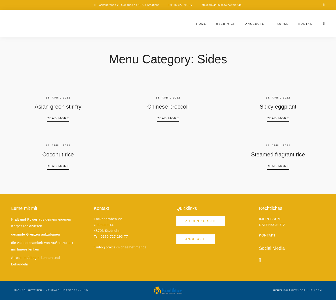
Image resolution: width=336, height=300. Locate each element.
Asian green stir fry (58, 106)
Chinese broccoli (168, 106)
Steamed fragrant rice (278, 154)
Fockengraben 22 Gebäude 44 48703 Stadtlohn (129, 5)
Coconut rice (58, 154)
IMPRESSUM (270, 219)
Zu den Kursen (200, 221)
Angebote (254, 23)
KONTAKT (267, 235)
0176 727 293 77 (181, 5)
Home (201, 23)
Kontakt (306, 23)
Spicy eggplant (278, 106)
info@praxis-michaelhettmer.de (221, 5)
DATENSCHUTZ (272, 225)
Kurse (283, 23)
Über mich (226, 23)
